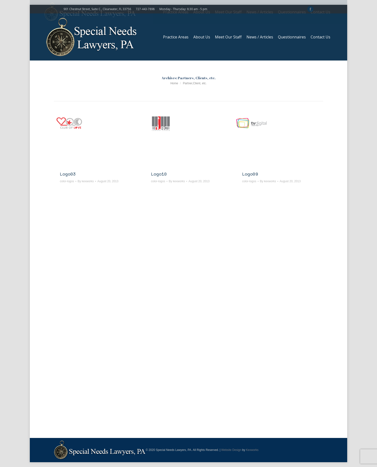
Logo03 (68, 174)
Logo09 (250, 174)
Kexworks (252, 450)
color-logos (67, 181)
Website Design (231, 450)
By (86, 181)
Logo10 (159, 174)
